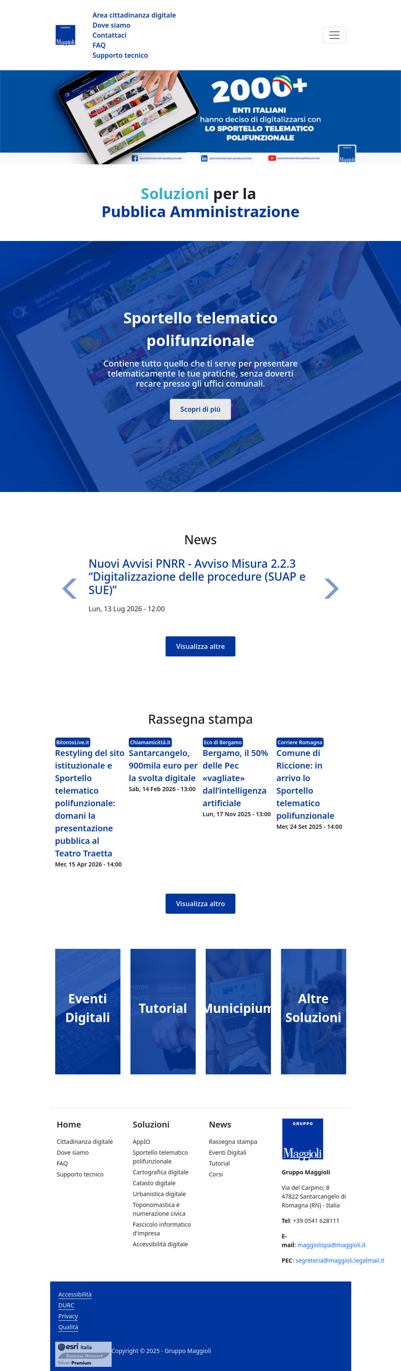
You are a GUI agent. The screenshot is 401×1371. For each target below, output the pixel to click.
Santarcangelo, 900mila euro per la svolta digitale (163, 765)
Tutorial (163, 1008)
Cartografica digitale (161, 1172)
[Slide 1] (193, 153)
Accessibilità (75, 1294)
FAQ (98, 45)
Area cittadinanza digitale (134, 15)
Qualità (69, 1327)
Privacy (68, 1316)
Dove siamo (111, 25)
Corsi (216, 1174)
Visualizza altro (200, 903)
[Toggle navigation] (334, 35)
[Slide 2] (208, 153)
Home (69, 1124)
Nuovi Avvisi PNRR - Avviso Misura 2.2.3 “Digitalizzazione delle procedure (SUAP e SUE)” (197, 577)
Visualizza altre (200, 646)
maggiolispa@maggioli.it (331, 1245)
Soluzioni (151, 1124)
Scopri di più (201, 409)
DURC (66, 1305)
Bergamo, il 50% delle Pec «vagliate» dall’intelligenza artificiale (235, 778)
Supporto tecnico (120, 55)
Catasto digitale (154, 1183)
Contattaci (109, 35)
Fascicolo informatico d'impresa (162, 1228)
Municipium (238, 1008)
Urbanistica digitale (159, 1194)
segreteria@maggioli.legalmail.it (339, 1260)
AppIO (142, 1141)
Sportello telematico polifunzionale (160, 1156)
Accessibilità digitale (160, 1244)
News (220, 1124)
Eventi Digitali (228, 1152)
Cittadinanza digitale (85, 1141)
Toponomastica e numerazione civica (159, 1209)
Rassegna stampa (233, 1141)
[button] (72, 589)
